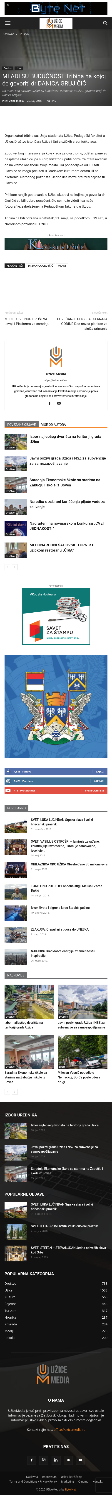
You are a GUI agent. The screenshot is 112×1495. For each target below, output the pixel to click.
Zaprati (99, 781)
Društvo (24, 34)
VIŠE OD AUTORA (53, 424)
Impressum (49, 1477)
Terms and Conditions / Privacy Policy (33, 1481)
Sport (62, 1066)
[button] (7, 23)
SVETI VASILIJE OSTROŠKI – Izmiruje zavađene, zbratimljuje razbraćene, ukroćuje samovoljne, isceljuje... (65, 846)
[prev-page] (7, 567)
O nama (83, 1481)
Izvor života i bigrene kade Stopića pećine (60, 908)
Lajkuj (100, 771)
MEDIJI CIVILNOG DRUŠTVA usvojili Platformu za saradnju (27, 321)
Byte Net (70, 1489)
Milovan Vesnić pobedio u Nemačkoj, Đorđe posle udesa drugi (79, 1077)
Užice (19, 68)
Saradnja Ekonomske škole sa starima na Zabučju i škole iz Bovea (26, 1077)
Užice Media (16, 100)
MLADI (62, 265)
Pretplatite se (94, 790)
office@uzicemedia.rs (69, 1429)
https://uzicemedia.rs (56, 380)
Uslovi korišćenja (71, 1477)
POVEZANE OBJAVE (21, 424)
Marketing (67, 1481)
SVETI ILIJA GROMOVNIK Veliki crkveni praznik (64, 1226)
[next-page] (14, 567)
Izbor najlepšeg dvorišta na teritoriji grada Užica (65, 1125)
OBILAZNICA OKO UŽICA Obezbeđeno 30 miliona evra (69, 864)
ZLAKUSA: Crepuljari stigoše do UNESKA (60, 929)
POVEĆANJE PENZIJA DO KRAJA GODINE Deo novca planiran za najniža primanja (82, 324)
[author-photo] (56, 367)
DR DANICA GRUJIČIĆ (40, 265)
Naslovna (8, 34)
